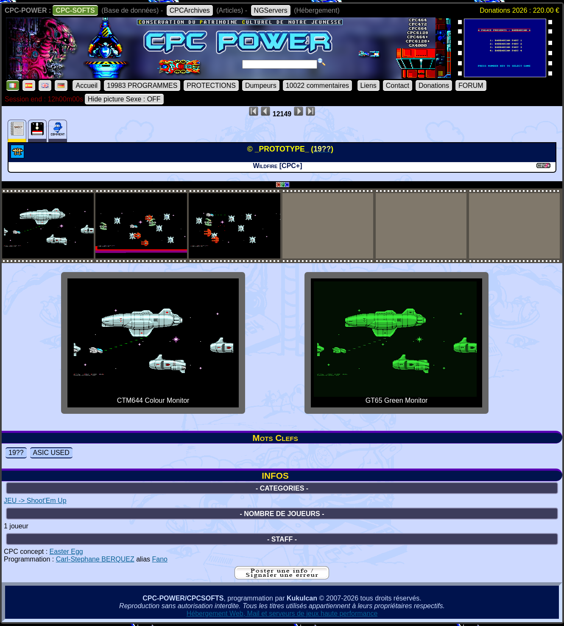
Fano (159, 559)
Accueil (86, 85)
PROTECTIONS (211, 85)
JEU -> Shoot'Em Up (35, 500)
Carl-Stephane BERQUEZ (95, 559)
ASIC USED (51, 452)
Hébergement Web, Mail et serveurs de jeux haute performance (282, 613)
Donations (434, 85)
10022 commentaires (317, 85)
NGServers (271, 10)
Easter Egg (66, 551)
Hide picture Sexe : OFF (124, 99)
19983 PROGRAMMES (142, 85)
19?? (16, 452)
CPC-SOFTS (75, 10)
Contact (397, 85)
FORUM (470, 85)
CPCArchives (190, 10)
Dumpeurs (260, 85)
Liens (368, 85)
